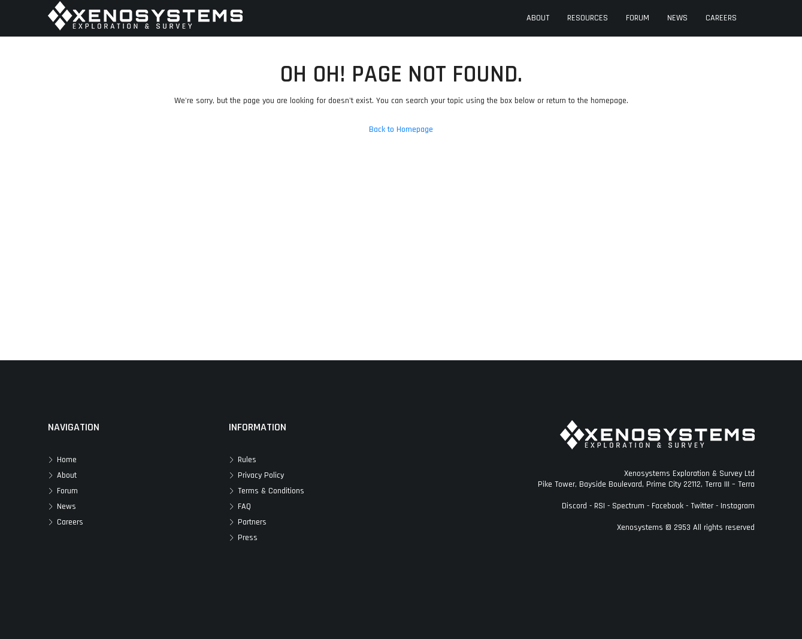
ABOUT (537, 18)
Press (248, 537)
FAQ (244, 506)
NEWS (677, 18)
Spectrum (628, 506)
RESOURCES (587, 18)
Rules (247, 459)
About (67, 475)
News (66, 506)
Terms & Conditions (271, 491)
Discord (574, 506)
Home (67, 459)
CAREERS (721, 18)
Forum (67, 491)
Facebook (667, 506)
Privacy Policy (261, 475)
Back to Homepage (401, 129)
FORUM (637, 18)
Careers (70, 522)
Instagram (738, 506)
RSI (599, 506)
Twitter (702, 506)
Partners (252, 522)
